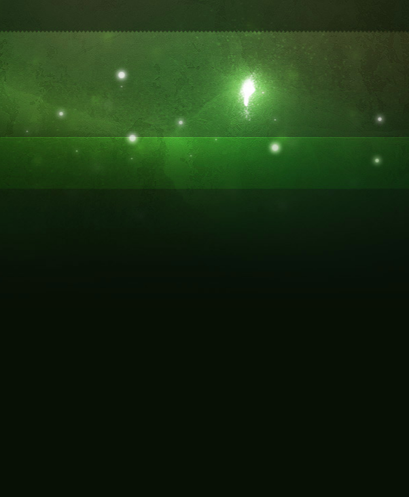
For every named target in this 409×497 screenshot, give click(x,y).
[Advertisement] (208, 103)
